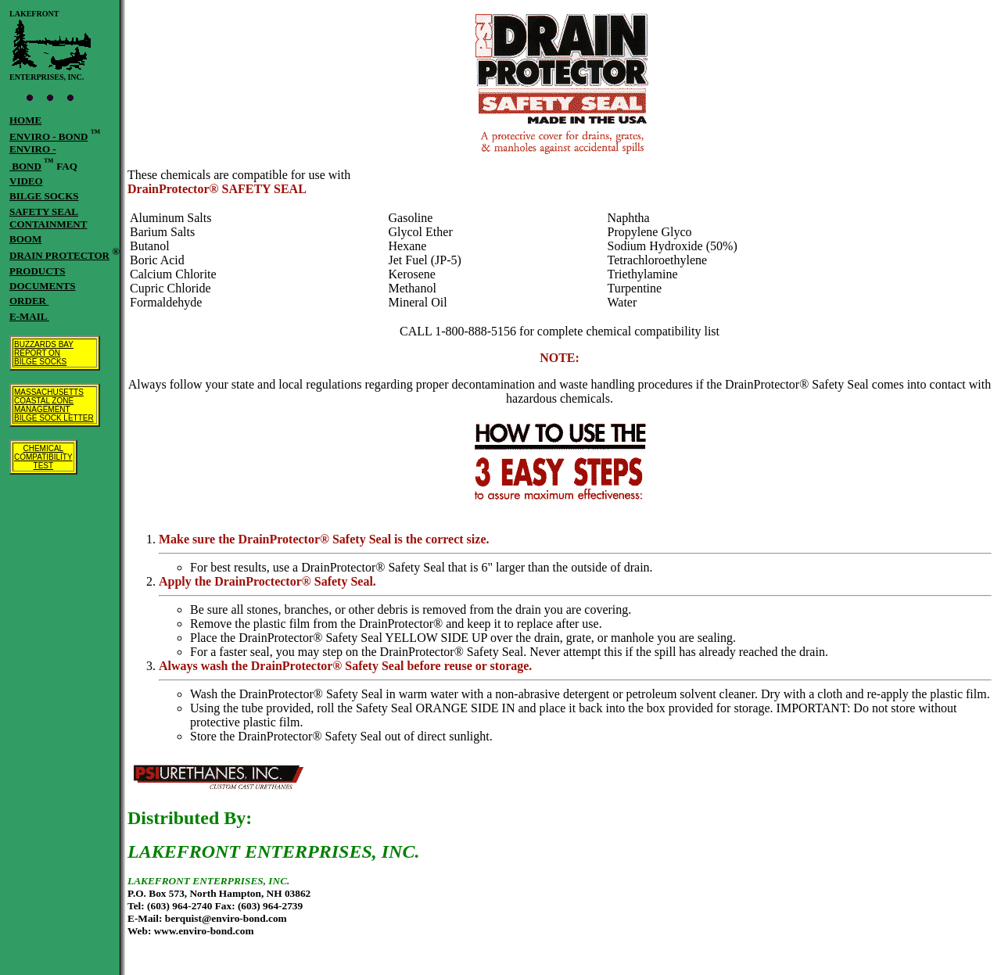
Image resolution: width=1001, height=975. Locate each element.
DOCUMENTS (42, 286)
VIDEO (26, 181)
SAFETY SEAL (43, 211)
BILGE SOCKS (44, 196)
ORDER (28, 300)
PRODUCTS (37, 271)
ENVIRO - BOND (48, 136)
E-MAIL (29, 316)
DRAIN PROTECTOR (59, 255)
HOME (25, 120)
